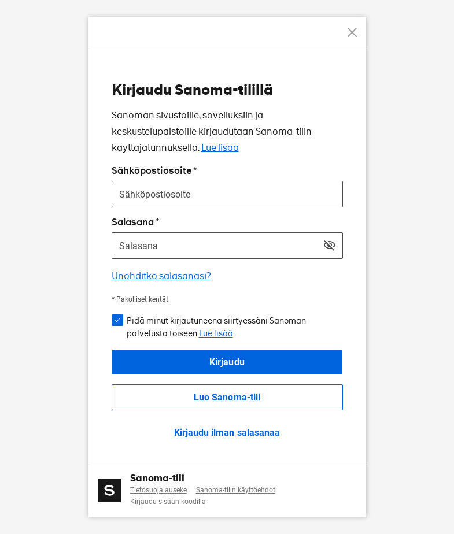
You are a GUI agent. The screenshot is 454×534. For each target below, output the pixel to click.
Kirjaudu (226, 362)
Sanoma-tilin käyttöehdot (235, 490)
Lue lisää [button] (216, 333)
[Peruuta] (352, 32)
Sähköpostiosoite (151, 170)
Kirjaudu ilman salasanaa (226, 432)
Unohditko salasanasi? (161, 276)
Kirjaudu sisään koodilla (168, 502)
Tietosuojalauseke (158, 490)
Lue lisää (220, 148)
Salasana (133, 222)
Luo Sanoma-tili (227, 397)
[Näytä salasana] (329, 246)
